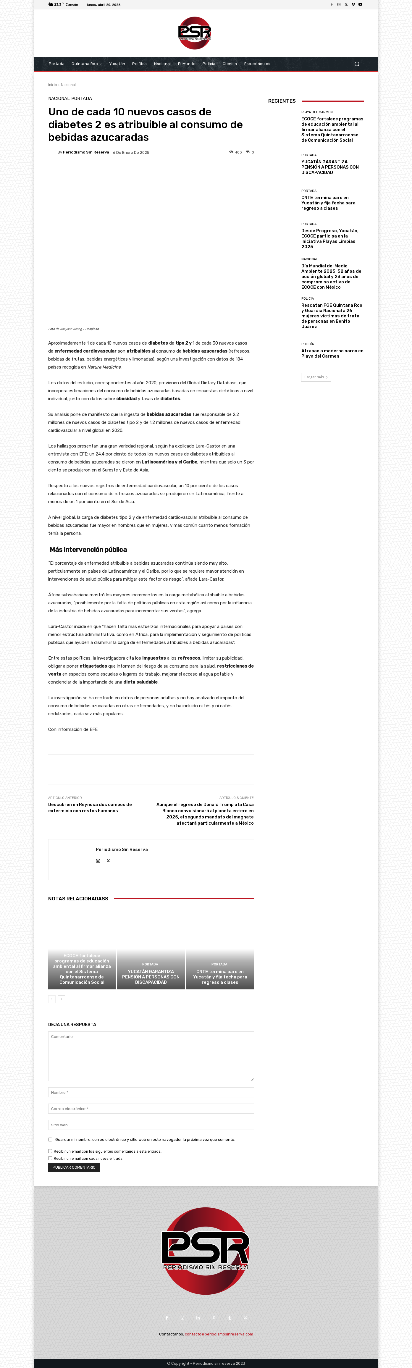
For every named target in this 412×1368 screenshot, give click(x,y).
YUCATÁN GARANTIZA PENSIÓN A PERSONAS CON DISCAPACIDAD (151, 977)
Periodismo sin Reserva (86, 152)
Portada (81, 98)
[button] (357, 64)
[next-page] (61, 999)
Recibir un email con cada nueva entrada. (88, 1158)
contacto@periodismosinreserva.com (219, 1334)
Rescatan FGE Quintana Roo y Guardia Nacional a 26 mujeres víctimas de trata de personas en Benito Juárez (331, 316)
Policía (307, 298)
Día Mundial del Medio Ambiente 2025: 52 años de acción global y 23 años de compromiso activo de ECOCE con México (331, 276)
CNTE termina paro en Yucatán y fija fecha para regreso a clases (220, 977)
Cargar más (316, 376)
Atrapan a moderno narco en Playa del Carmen (332, 353)
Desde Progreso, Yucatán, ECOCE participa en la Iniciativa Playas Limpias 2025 (329, 238)
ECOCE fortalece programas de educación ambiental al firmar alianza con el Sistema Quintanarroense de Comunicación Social (82, 969)
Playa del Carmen (81, 948)
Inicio (52, 84)
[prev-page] (52, 999)
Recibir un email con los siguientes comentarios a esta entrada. (107, 1151)
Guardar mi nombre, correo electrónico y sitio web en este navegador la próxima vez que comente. (145, 1139)
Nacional (68, 84)
